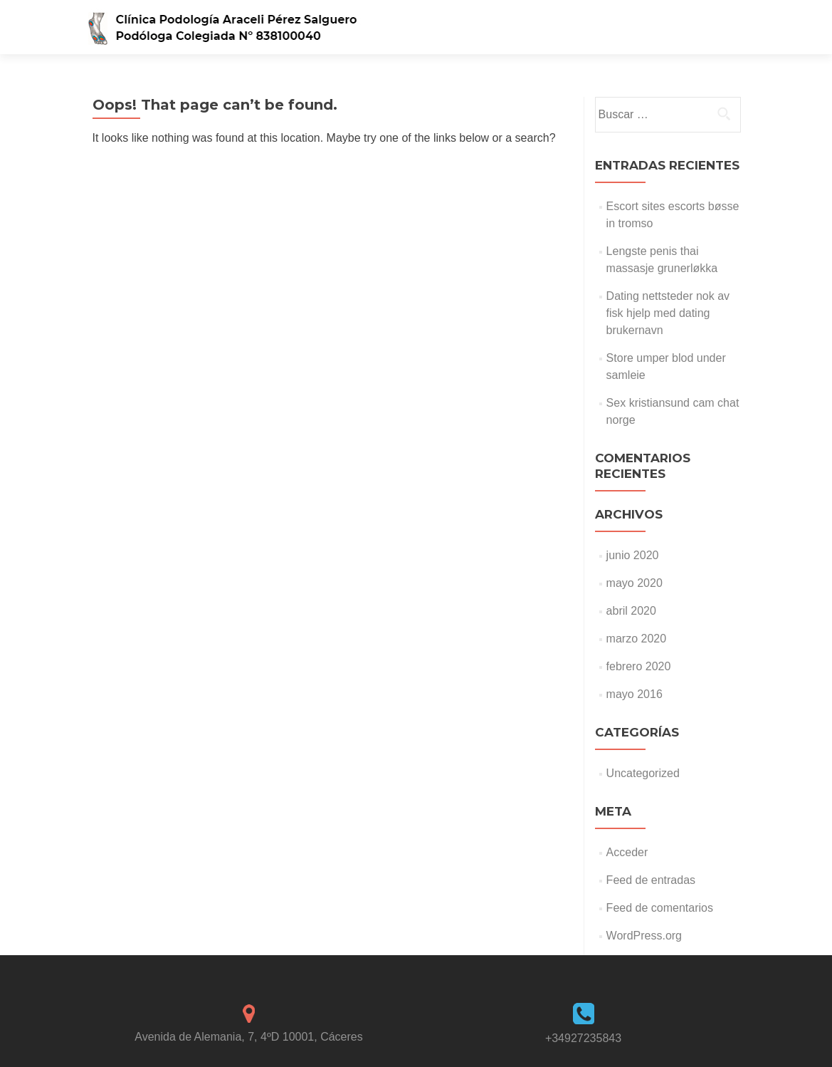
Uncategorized (643, 773)
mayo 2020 (634, 583)
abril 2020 (631, 611)
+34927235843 (583, 1038)
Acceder (627, 852)
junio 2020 (632, 555)
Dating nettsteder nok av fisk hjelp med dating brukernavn (668, 313)
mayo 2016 (634, 694)
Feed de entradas (650, 880)
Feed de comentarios (659, 908)
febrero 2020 (638, 666)
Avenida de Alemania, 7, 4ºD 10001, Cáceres (248, 1037)
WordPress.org (644, 936)
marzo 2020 (636, 639)
